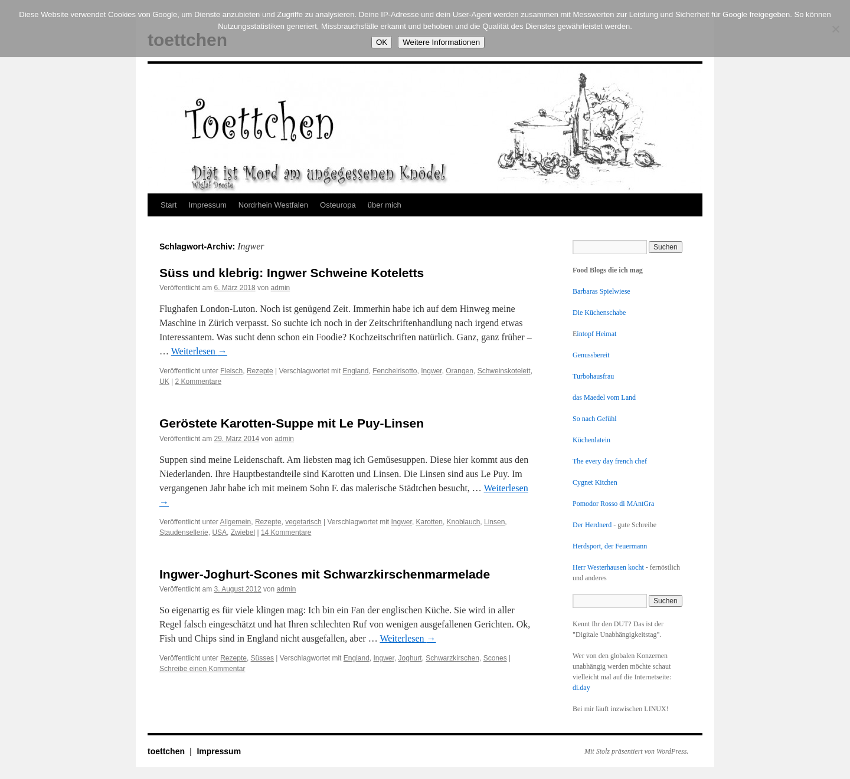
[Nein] (835, 29)
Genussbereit (591, 355)
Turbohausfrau (593, 376)
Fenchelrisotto (394, 371)
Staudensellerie (183, 532)
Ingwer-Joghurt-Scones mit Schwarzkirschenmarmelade (324, 574)
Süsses (262, 658)
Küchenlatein (591, 440)
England (355, 371)
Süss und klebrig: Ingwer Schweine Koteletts (291, 273)
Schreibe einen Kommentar (202, 669)
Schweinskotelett (504, 371)
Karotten (429, 522)
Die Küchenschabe (599, 312)
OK (381, 42)
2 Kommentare (198, 381)
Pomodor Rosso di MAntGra (613, 503)
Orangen (459, 371)
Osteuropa (338, 204)
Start (168, 204)
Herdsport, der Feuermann (610, 546)
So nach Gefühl (595, 419)
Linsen (494, 522)
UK (164, 381)
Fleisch (231, 371)
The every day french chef (610, 461)
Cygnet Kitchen (595, 482)
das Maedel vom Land (604, 397)
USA (219, 532)
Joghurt (410, 658)
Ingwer (431, 371)
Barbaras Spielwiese (601, 291)
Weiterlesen (199, 351)
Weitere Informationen (441, 42)
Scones (495, 658)
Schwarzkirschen (452, 658)
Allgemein (235, 522)
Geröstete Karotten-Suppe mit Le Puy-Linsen (291, 423)
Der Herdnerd (592, 525)
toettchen (167, 751)
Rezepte (260, 371)
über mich (384, 204)
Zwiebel (243, 532)
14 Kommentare (286, 532)
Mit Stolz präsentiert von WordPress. (636, 751)
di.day (581, 687)
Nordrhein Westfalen (273, 204)
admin (280, 288)
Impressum (207, 204)
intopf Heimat (596, 334)
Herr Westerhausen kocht (608, 567)
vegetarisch (303, 522)
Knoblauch (463, 522)
